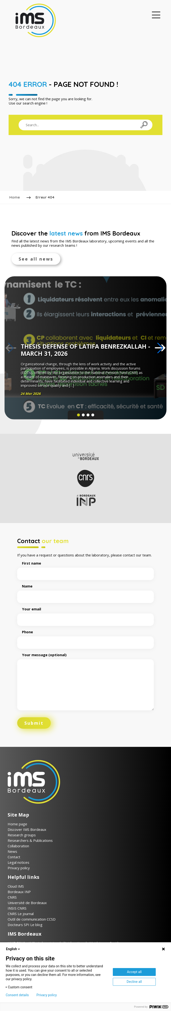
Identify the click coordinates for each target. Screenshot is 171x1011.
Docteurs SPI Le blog (25, 924)
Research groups (22, 834)
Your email (85, 613)
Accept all (134, 972)
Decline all (134, 982)
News (12, 851)
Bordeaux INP (19, 891)
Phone (85, 636)
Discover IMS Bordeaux (27, 829)
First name (85, 568)
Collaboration (18, 845)
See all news (36, 258)
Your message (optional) (85, 681)
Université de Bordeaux (27, 902)
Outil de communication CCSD (32, 919)
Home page (17, 823)
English (13, 949)
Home (15, 197)
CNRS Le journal (21, 913)
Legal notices (18, 862)
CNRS (12, 897)
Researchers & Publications (30, 840)
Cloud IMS (16, 886)
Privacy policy (19, 867)
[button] (160, 347)
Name (85, 590)
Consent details (17, 995)
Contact (14, 856)
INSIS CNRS (17, 908)
